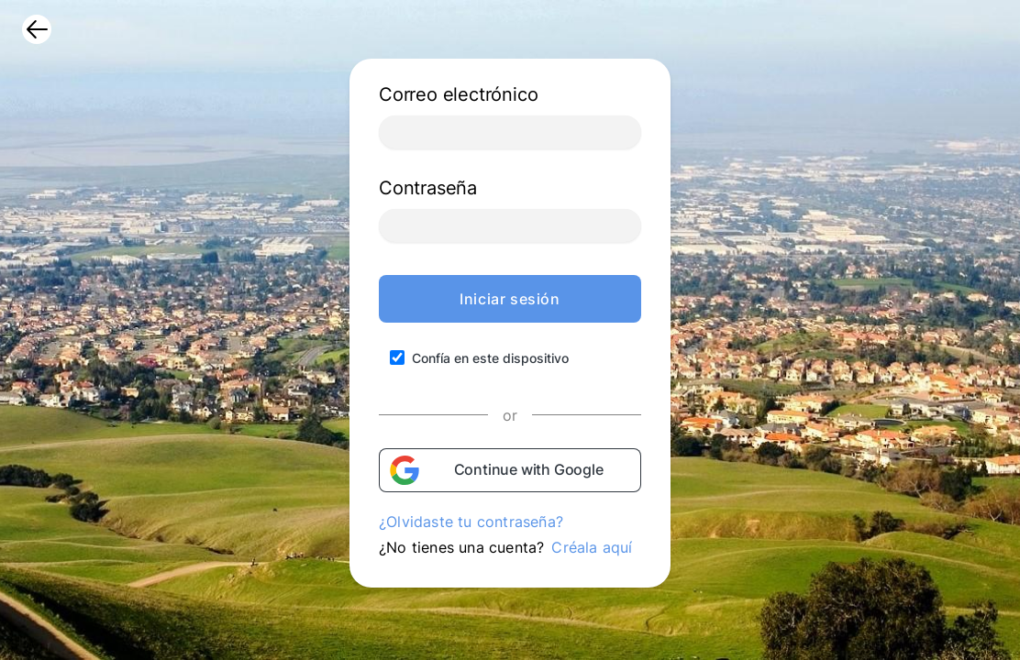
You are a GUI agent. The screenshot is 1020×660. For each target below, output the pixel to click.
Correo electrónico (458, 94)
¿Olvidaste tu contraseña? (471, 521)
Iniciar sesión (510, 299)
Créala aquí (591, 547)
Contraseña (428, 188)
